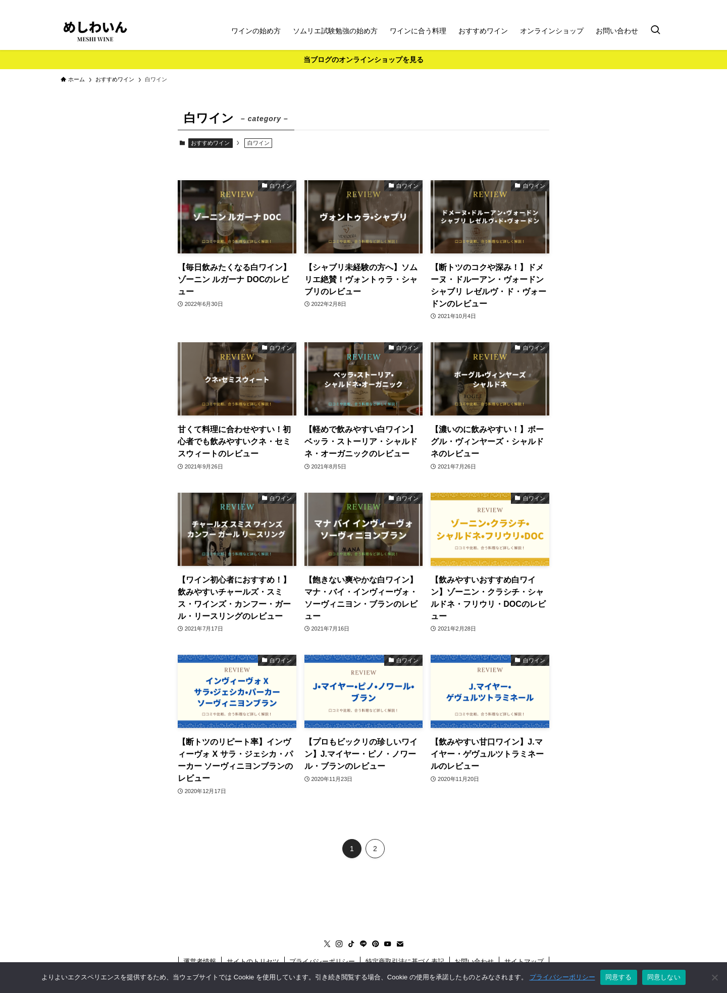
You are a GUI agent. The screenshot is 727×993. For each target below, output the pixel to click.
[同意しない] (714, 977)
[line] (620, 5)
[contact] (659, 5)
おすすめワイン (210, 143)
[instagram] (594, 5)
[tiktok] (607, 5)
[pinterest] (633, 5)
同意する (618, 977)
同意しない (664, 977)
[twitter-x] (581, 5)
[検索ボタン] (655, 30)
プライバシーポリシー (562, 977)
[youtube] (646, 5)
